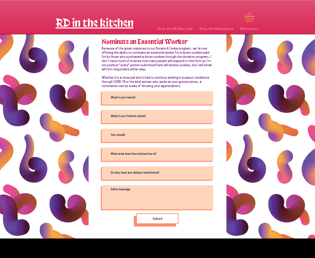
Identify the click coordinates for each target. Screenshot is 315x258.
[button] (255, 17)
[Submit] (157, 218)
